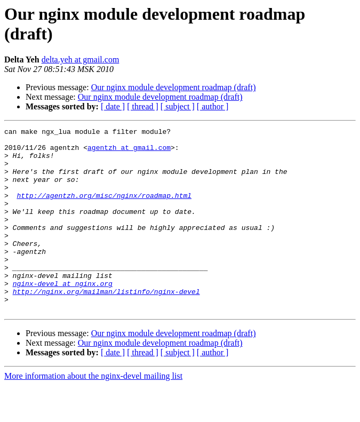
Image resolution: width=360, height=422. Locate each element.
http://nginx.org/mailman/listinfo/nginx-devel (106, 325)
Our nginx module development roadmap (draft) (173, 87)
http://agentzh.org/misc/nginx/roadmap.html (104, 209)
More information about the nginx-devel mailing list (93, 412)
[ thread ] (142, 106)
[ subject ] (178, 106)
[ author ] (213, 106)
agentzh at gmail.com (129, 152)
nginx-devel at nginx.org (63, 315)
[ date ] (113, 106)
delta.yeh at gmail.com (80, 59)
